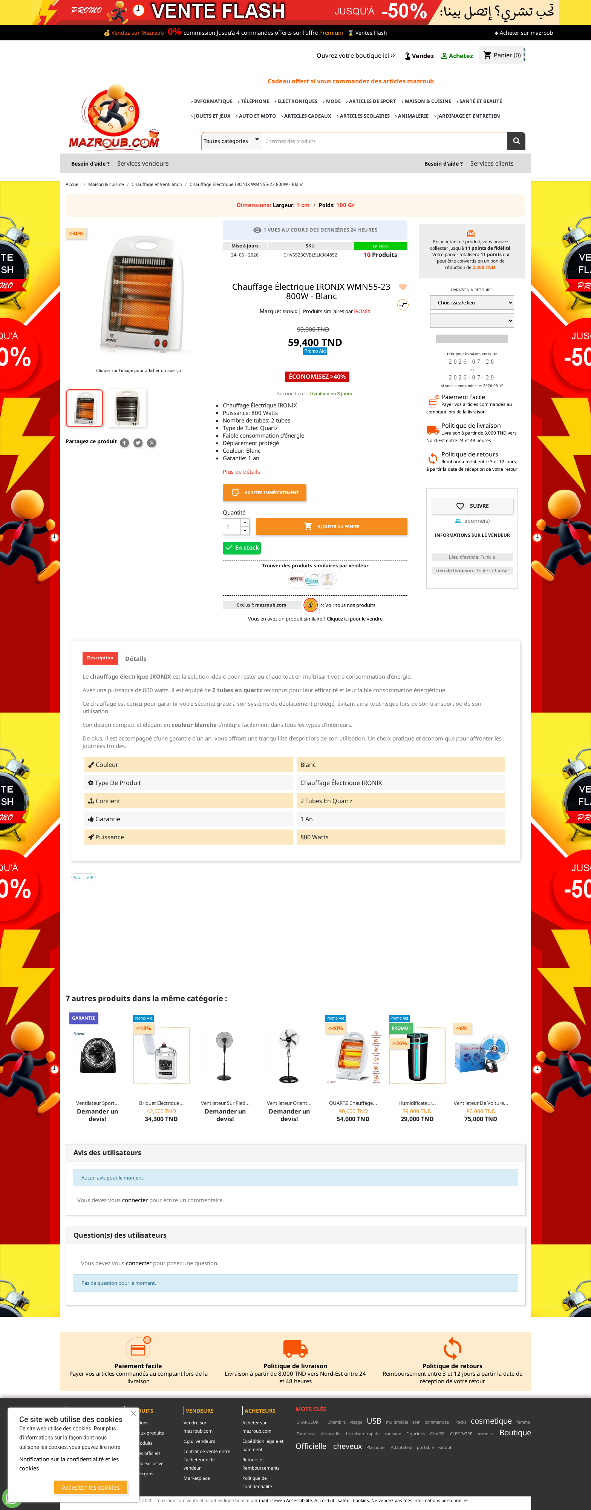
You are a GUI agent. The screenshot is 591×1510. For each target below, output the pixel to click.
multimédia (397, 1422)
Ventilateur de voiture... (481, 1103)
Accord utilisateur (332, 1500)
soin (416, 1422)
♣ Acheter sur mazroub (524, 32)
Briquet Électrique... (161, 1103)
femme (523, 1422)
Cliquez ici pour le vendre (355, 618)
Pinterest (151, 442)
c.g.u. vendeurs (199, 1441)
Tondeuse (306, 1433)
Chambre (337, 1422)
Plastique (375, 1447)
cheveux (347, 1446)
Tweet (137, 442)
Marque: (270, 311)
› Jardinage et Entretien (467, 115)
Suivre (472, 506)
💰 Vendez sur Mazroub (134, 32)
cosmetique (491, 1420)
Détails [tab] (136, 658)
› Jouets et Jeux (211, 115)
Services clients (492, 163)
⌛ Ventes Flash (367, 32)
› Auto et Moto (256, 115)
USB (374, 1420)
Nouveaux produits (144, 1433)
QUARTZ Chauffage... (353, 1103)
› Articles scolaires (363, 115)
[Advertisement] (295, 934)
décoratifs (330, 1433)
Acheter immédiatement (265, 493)
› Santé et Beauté (479, 101)
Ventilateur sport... (97, 1103)
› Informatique (212, 101)
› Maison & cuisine (426, 101)
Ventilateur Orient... (289, 1103)
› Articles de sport (371, 101)
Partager (124, 442)
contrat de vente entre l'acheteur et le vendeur (207, 1459)
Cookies (361, 1500)
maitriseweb (272, 1500)
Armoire (486, 1433)
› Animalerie (412, 115)
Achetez (456, 56)
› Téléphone (253, 101)
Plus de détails (241, 471)
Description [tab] (100, 657)
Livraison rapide (363, 1433)
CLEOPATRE (461, 1433)
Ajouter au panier (332, 526)
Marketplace (197, 1478)
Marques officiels (142, 1453)
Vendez (418, 56)
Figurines (415, 1433)
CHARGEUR (307, 1422)
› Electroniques (295, 101)
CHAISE (437, 1433)
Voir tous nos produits (347, 605)
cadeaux (393, 1433)
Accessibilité (299, 1500)
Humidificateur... (417, 1103)
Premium (331, 32)
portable (425, 1447)
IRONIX (290, 311)
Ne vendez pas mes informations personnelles (420, 1500)
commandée (437, 1422)
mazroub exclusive (144, 1463)
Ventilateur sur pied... (225, 1103)
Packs (460, 1422)
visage (356, 1422)
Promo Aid (315, 351)
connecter (135, 1200)
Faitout (445, 1447)
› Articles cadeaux (306, 115)
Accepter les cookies (91, 1487)
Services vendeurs (143, 163)
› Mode (332, 101)
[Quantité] (232, 526)
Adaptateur (402, 1447)
